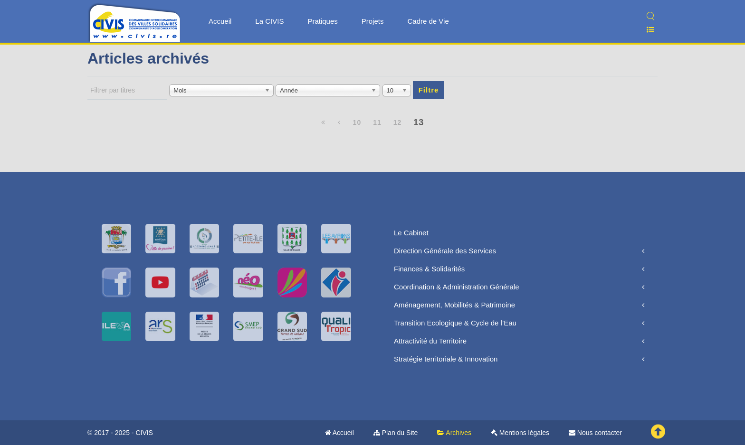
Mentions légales (520, 432)
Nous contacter (595, 432)
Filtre (429, 90)
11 (377, 122)
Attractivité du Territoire (430, 341)
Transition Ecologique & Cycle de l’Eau (455, 323)
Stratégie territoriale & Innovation (445, 359)
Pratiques (322, 21)
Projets (373, 21)
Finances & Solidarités (429, 269)
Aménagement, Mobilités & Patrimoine (454, 305)
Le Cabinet (411, 233)
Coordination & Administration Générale (456, 287)
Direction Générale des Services (445, 251)
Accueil (220, 21)
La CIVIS (269, 21)
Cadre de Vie (428, 21)
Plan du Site (395, 432)
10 (357, 122)
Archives (454, 432)
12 (397, 122)
